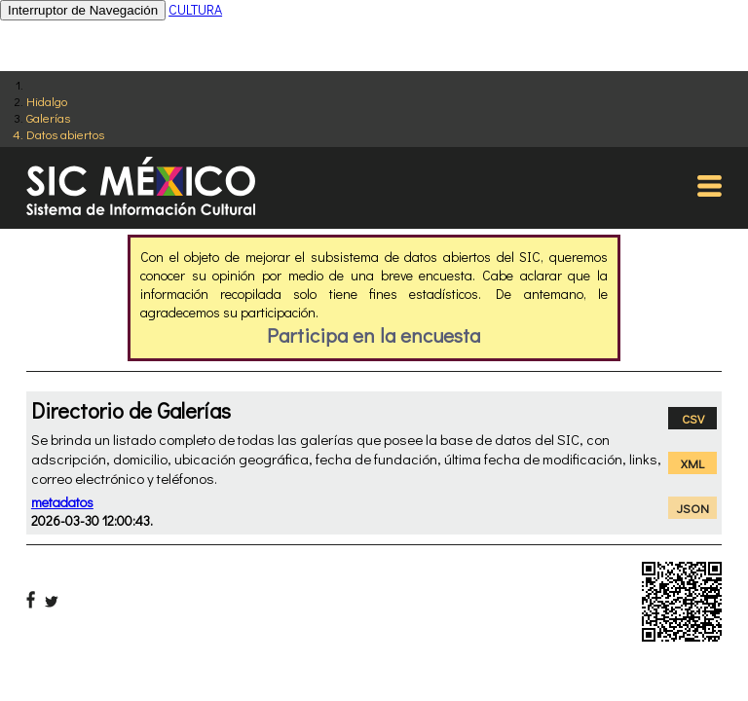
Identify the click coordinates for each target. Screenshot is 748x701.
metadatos (62, 502)
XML (692, 463)
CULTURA (195, 9)
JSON (693, 507)
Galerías (48, 117)
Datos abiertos (65, 134)
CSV (693, 418)
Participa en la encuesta (373, 335)
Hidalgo (46, 100)
